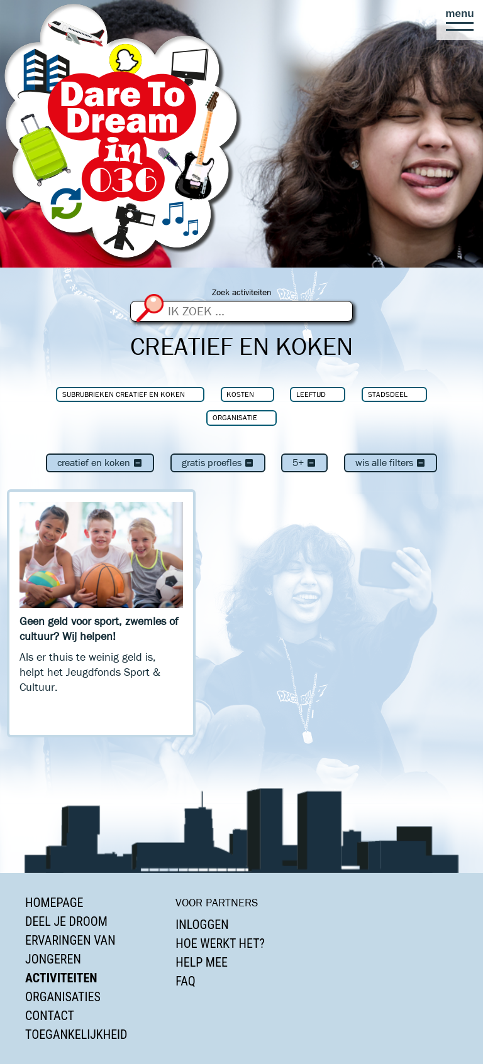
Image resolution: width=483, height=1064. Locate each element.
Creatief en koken (100, 462)
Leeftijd (311, 394)
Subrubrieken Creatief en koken (123, 394)
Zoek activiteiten (242, 292)
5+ (304, 462)
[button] (459, 20)
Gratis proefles (218, 462)
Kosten (240, 394)
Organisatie (235, 417)
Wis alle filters (390, 462)
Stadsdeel (388, 394)
